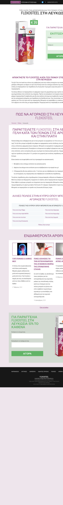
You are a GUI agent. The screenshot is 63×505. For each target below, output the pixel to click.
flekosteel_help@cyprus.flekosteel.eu (44, 378)
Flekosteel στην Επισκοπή (20, 221)
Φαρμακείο (15, 371)
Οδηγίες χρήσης (43, 371)
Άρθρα (61, 371)
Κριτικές (24, 371)
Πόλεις (53, 371)
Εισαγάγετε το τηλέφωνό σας (20, 341)
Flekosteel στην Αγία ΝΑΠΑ (20, 213)
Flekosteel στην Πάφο (19, 210)
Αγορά (27, 353)
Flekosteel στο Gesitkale (19, 217)
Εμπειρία (33, 371)
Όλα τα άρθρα (44, 307)
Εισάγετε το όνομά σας (18, 332)
